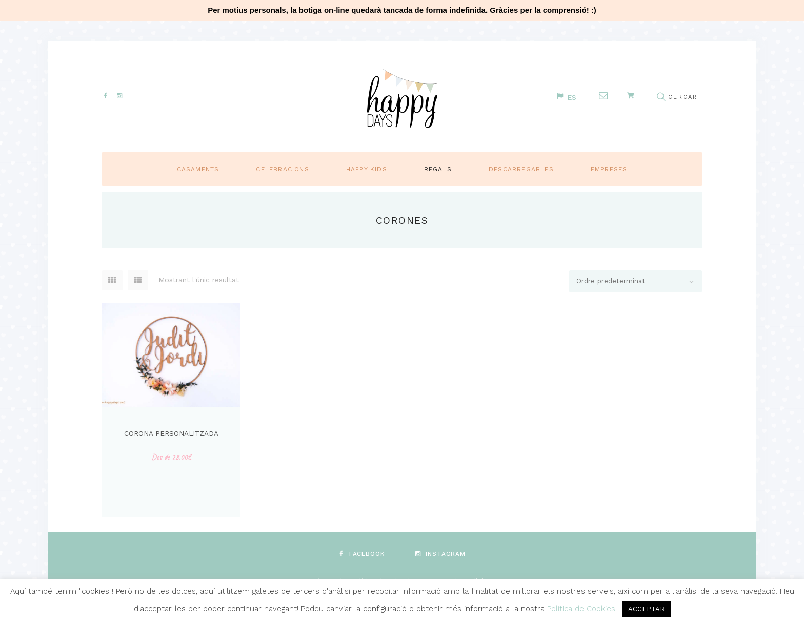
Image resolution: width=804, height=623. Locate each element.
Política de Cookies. (583, 608)
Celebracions (282, 168)
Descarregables (521, 168)
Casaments (198, 168)
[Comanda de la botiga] (633, 281)
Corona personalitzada (171, 433)
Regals (438, 168)
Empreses (609, 168)
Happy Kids (366, 168)
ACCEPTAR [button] (646, 609)
